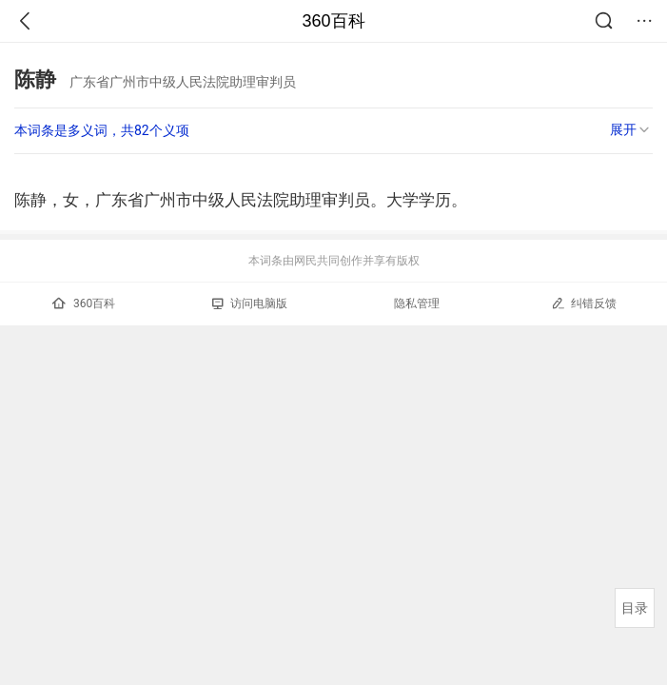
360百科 (333, 20)
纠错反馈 (584, 303)
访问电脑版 (249, 303)
